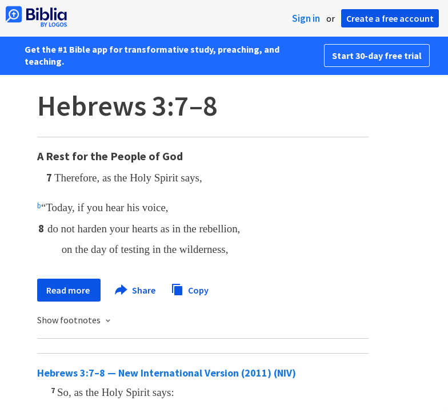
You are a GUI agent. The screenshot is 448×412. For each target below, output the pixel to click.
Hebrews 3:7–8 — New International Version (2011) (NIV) (166, 372)
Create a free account (390, 18)
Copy (190, 289)
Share (135, 290)
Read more (68, 290)
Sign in (306, 18)
